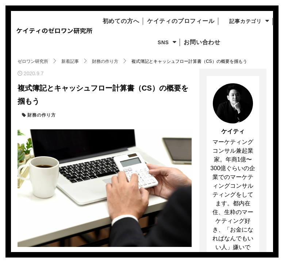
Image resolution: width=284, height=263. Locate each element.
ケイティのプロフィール (210, 21)
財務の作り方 (41, 115)
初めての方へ (143, 21)
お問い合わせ (227, 42)
